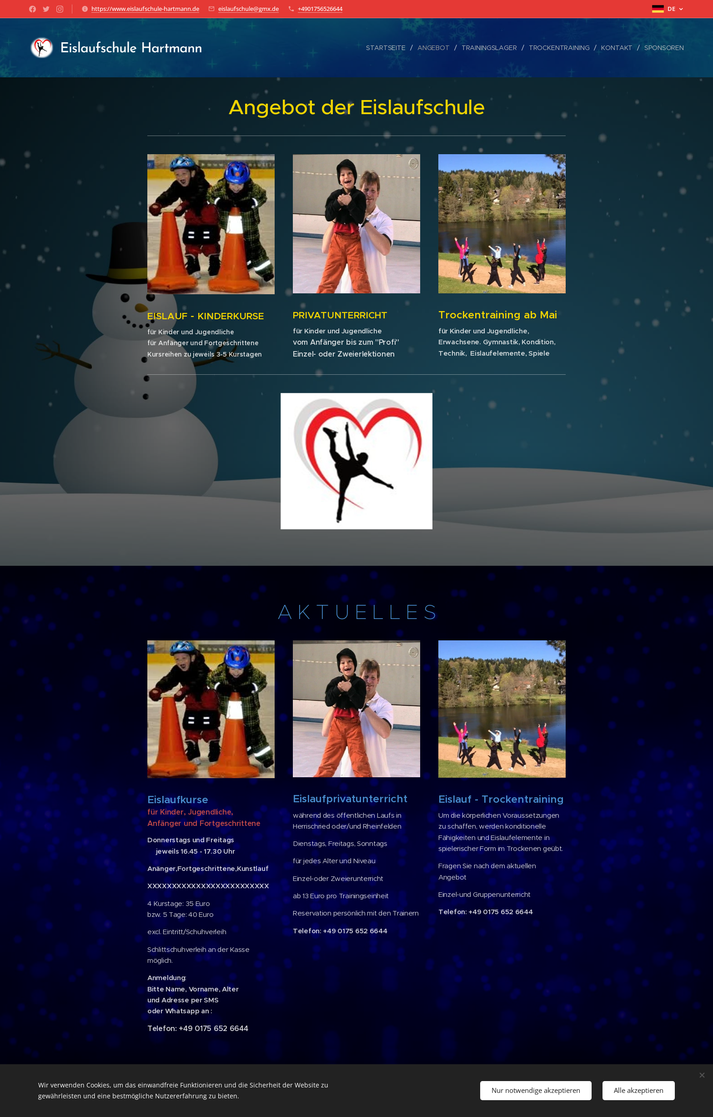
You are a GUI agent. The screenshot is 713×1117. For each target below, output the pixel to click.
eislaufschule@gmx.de (248, 9)
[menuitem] (384, 47)
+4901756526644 (320, 9)
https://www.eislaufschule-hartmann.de (145, 9)
